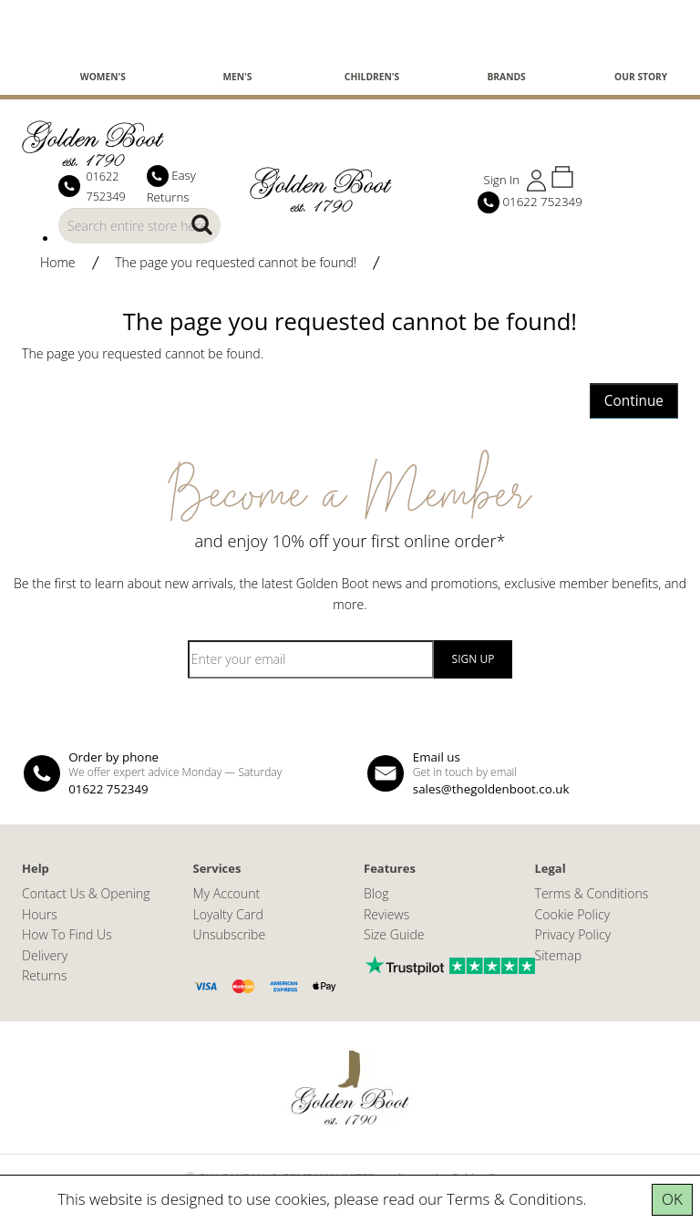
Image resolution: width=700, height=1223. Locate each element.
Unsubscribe (229, 934)
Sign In (501, 179)
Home (58, 262)
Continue (634, 400)
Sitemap (558, 955)
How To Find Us (67, 934)
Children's (372, 76)
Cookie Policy (573, 914)
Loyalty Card (228, 914)
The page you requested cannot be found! (235, 262)
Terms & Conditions (515, 1198)
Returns (44, 975)
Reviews (386, 914)
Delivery (44, 955)
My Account (227, 893)
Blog (376, 893)
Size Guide (394, 934)
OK (672, 1198)
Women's (103, 76)
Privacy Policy (573, 934)
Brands (506, 76)
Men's (237, 76)
